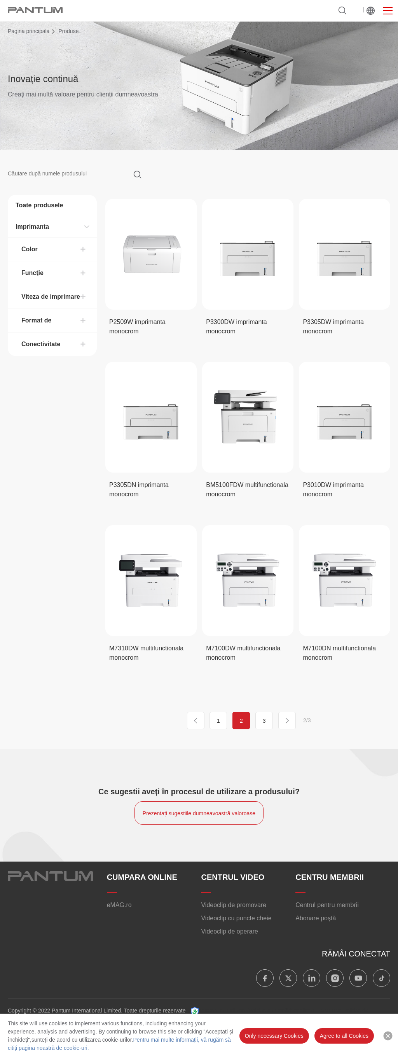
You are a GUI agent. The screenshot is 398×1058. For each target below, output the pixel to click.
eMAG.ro (119, 905)
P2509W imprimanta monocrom (137, 327)
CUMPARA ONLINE (142, 877)
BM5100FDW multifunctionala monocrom (247, 489)
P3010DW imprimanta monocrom (333, 489)
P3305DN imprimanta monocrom (139, 489)
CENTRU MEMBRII (329, 877)
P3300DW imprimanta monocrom (236, 327)
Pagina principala (28, 31)
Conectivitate (40, 344)
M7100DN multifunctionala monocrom (339, 653)
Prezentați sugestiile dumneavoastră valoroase (199, 813)
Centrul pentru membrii (327, 905)
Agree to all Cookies (344, 1036)
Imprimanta (32, 226)
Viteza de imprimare (50, 296)
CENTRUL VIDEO (232, 877)
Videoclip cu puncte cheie (236, 918)
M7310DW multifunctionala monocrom (146, 653)
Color (29, 249)
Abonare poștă (315, 918)
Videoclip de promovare (233, 905)
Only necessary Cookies (274, 1036)
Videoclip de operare (229, 931)
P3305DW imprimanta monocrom (333, 327)
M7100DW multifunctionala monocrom (243, 653)
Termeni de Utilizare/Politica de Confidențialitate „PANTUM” (270, 1010)
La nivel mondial (371, 11)
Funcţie (32, 273)
